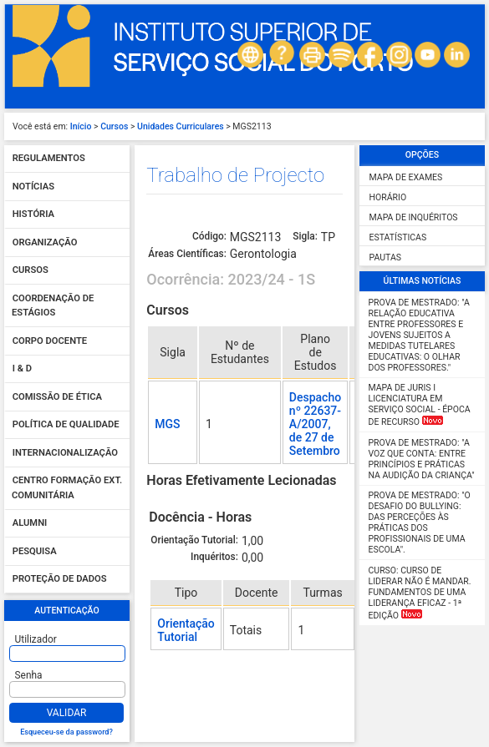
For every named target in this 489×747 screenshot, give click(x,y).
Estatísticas (398, 237)
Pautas (385, 257)
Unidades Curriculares (180, 126)
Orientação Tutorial (185, 630)
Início (81, 126)
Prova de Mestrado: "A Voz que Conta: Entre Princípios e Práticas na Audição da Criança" (422, 459)
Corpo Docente (50, 341)
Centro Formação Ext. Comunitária (67, 489)
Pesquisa (35, 551)
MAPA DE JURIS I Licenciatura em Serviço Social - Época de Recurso (420, 404)
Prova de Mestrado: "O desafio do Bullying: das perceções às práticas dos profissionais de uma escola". (420, 522)
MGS (167, 424)
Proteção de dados (60, 579)
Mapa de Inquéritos (413, 217)
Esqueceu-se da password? (66, 732)
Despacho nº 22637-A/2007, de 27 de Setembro (315, 424)
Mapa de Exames (406, 177)
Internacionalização (65, 452)
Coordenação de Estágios (53, 306)
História (33, 214)
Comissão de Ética (57, 396)
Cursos (114, 126)
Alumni (30, 523)
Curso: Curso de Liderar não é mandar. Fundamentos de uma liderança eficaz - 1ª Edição (420, 593)
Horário (388, 197)
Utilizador (36, 639)
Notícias (33, 186)
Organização (45, 242)
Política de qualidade (66, 425)
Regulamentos (49, 159)
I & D (22, 369)
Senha (29, 675)
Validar (67, 713)
